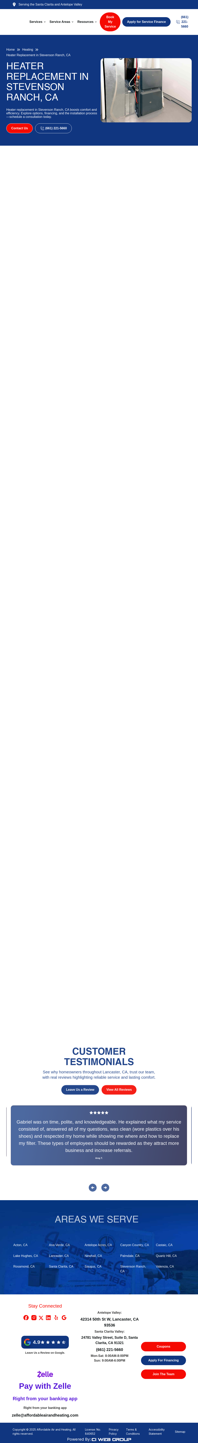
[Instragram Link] (34, 1317)
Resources (85, 21)
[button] (37, 22)
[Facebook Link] (26, 1317)
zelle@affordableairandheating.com (45, 1415)
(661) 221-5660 (109, 1349)
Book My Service (110, 21)
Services (35, 21)
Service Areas (60, 21)
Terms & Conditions (133, 1431)
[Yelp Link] (56, 1317)
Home (10, 49)
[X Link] (41, 1317)
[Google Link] (64, 1317)
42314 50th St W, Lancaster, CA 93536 (109, 1322)
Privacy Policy (114, 1431)
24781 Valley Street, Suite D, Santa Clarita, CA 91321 (109, 1340)
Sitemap (180, 1431)
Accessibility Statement (157, 1431)
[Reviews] (99, 1139)
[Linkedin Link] (48, 1317)
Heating (27, 49)
